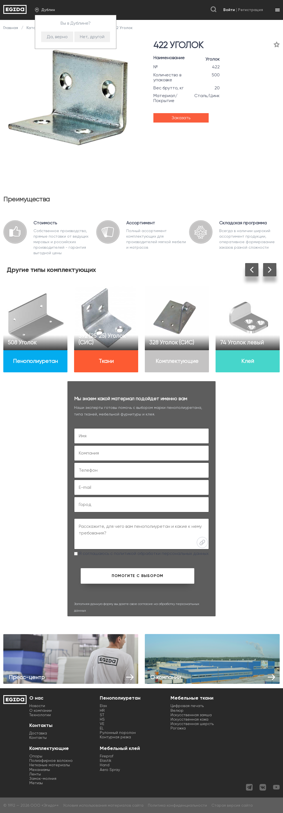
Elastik (105, 760)
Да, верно (57, 36)
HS (102, 719)
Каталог (34, 27)
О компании (40, 710)
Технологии (40, 715)
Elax (103, 705)
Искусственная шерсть (192, 723)
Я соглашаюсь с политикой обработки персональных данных (141, 553)
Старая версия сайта (232, 805)
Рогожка (178, 728)
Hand (104, 765)
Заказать (181, 117)
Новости (37, 705)
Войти (229, 9)
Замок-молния (42, 778)
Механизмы (39, 769)
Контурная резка (115, 737)
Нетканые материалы (49, 765)
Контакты (38, 737)
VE (102, 723)
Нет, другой (92, 36)
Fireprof (106, 756)
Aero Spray (110, 769)
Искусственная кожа (189, 719)
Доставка (38, 733)
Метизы (36, 783)
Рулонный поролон (118, 732)
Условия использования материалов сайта (103, 805)
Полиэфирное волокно (51, 760)
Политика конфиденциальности (177, 805)
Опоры (35, 756)
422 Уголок (122, 27)
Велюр (177, 710)
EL (102, 728)
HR (102, 710)
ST (102, 715)
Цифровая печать (187, 705)
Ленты (35, 774)
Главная (11, 27)
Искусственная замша (191, 715)
